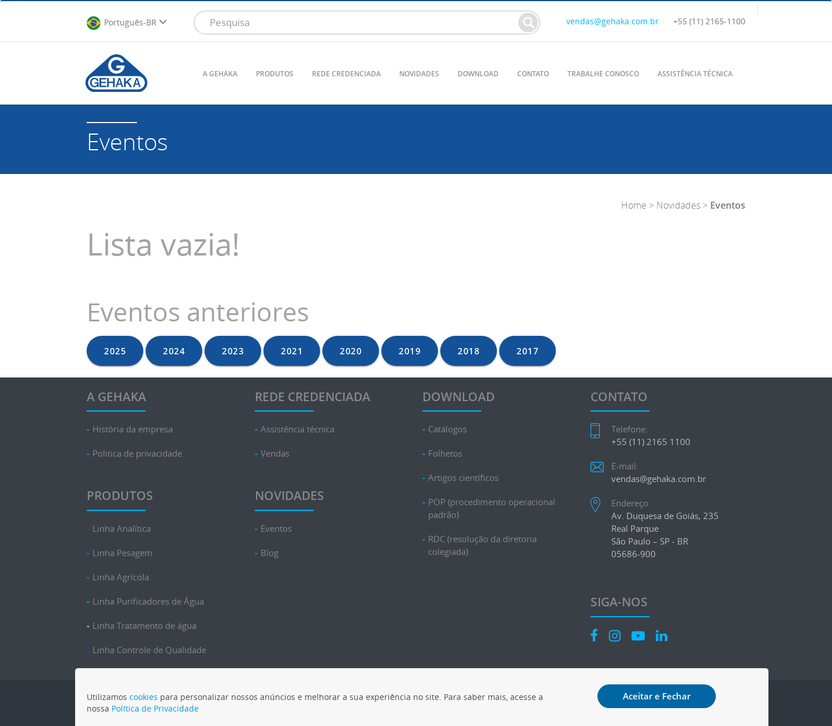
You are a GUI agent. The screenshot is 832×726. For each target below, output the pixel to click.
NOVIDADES (419, 74)
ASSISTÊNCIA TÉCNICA (695, 74)
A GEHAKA (220, 74)
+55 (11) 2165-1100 (709, 21)
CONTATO (533, 74)
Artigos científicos (463, 478)
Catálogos (447, 429)
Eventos (276, 529)
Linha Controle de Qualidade (149, 650)
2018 (469, 351)
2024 (174, 351)
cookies (143, 696)
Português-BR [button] (126, 23)
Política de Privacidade (155, 708)
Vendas (275, 453)
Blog (269, 553)
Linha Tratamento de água (144, 626)
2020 (351, 351)
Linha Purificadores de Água (148, 601)
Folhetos (445, 453)
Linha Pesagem (122, 553)
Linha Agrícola (120, 577)
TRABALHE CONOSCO (603, 74)
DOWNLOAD (478, 74)
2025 (115, 351)
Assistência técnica (298, 429)
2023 (233, 351)
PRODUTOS (275, 74)
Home (634, 205)
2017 (527, 351)
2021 (292, 351)
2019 (410, 351)
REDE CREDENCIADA (346, 74)
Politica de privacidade (137, 453)
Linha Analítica (121, 529)
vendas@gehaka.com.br (612, 21)
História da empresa (132, 429)
